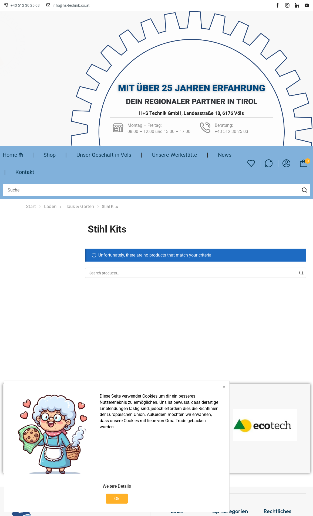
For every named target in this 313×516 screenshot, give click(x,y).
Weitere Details (117, 486)
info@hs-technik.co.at (71, 5)
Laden (50, 206)
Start (31, 206)
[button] (251, 164)
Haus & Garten (79, 206)
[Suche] (304, 190)
